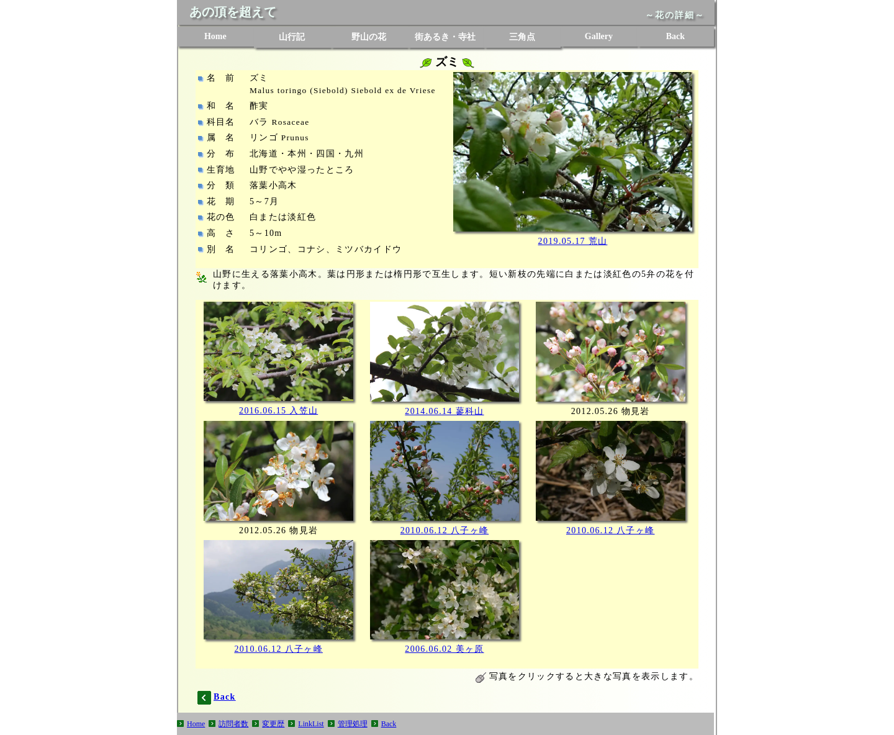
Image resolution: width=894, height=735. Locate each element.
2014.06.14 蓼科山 (444, 411)
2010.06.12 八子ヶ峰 (444, 530)
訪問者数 (233, 723)
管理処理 (353, 723)
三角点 (522, 37)
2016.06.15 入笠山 (278, 410)
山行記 (292, 37)
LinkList (310, 723)
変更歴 (273, 723)
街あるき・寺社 (445, 37)
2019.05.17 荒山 (573, 241)
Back (675, 36)
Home (215, 36)
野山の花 (368, 37)
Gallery (599, 36)
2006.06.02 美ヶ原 (444, 649)
